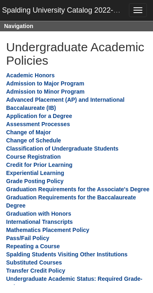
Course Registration (33, 156)
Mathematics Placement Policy (47, 230)
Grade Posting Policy (35, 181)
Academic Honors (30, 75)
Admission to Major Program (45, 83)
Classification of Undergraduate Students (62, 148)
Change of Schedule (33, 140)
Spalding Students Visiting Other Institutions (67, 254)
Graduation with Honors (38, 213)
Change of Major (28, 132)
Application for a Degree (39, 116)
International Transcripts (39, 222)
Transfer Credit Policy (35, 270)
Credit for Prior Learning (39, 165)
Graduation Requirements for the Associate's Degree (77, 189)
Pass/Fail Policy (27, 238)
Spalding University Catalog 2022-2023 (65, 10)
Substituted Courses (34, 262)
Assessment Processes (38, 124)
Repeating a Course (33, 246)
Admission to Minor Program (45, 91)
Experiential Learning (35, 173)
